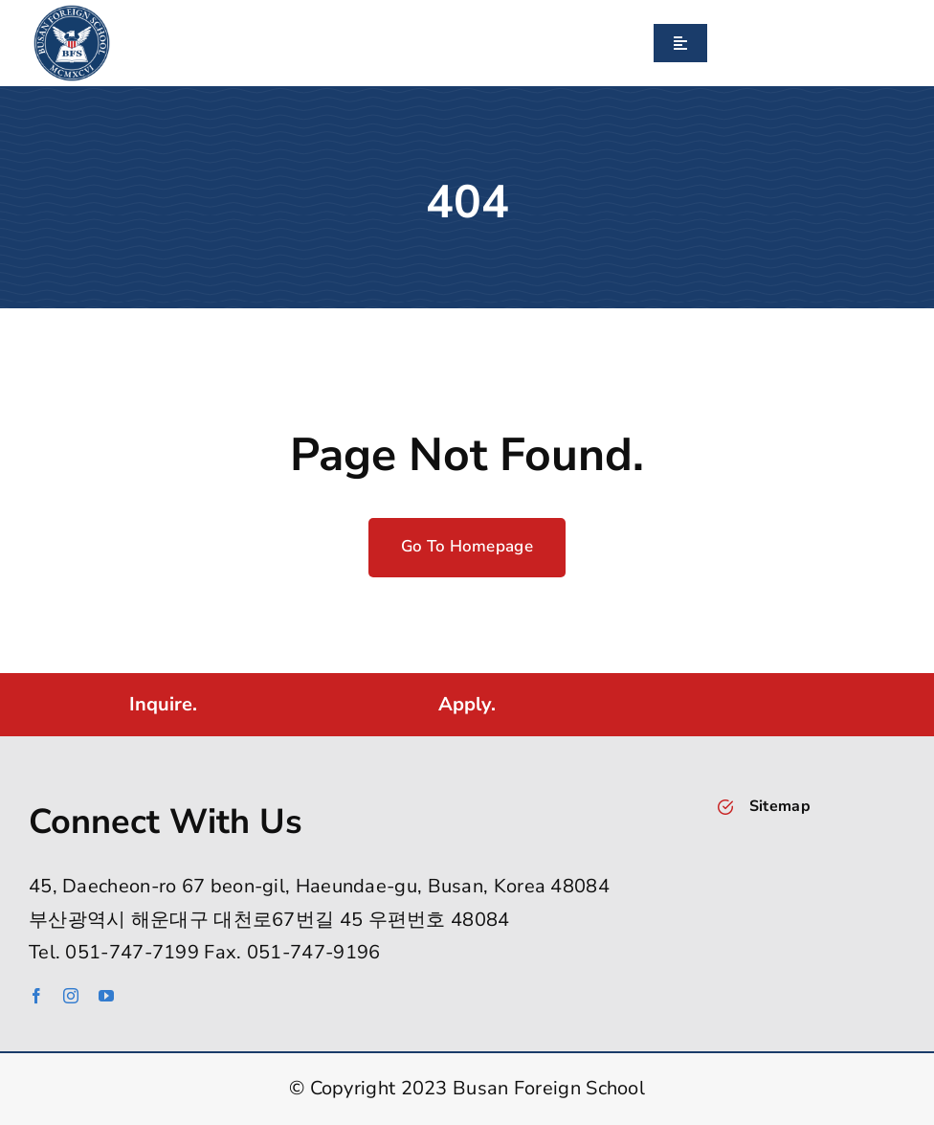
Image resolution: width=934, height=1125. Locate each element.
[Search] (715, 43)
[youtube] (106, 995)
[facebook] (36, 995)
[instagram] (70, 995)
